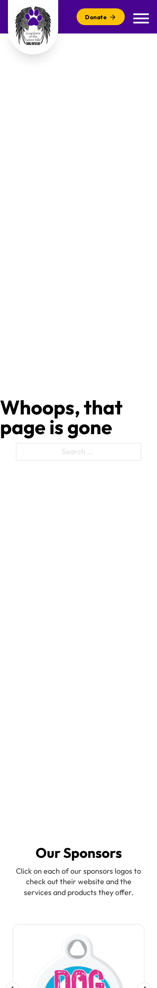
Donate (100, 17)
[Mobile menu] (141, 16)
